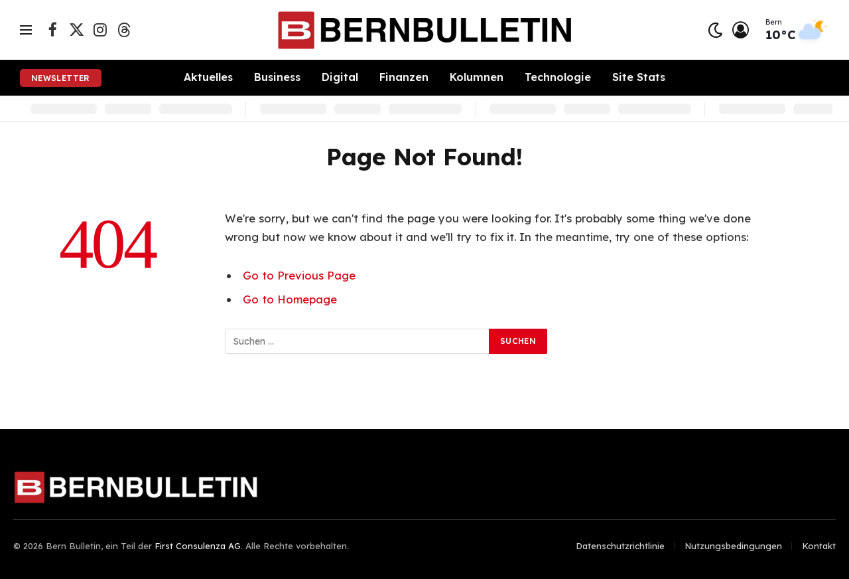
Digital (340, 77)
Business (277, 77)
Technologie (558, 77)
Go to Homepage (290, 299)
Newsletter (60, 78)
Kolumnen (476, 77)
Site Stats (638, 77)
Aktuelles (208, 77)
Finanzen (403, 77)
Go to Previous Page (299, 275)
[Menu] (26, 30)
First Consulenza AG (198, 545)
